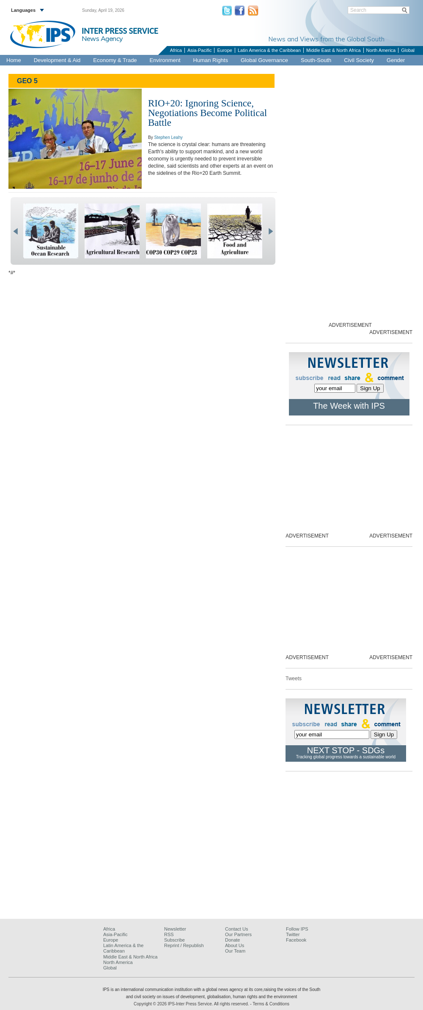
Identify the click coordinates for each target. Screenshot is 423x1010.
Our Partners (238, 934)
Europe (224, 50)
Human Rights (210, 60)
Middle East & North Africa (333, 50)
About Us (234, 945)
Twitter (292, 934)
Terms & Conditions (271, 1004)
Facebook (296, 939)
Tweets (294, 678)
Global (408, 50)
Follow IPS (297, 928)
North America (381, 50)
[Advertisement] (211, 852)
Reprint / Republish (184, 945)
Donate (232, 939)
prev (15, 231)
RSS (169, 934)
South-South (316, 60)
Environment (165, 60)
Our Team (235, 950)
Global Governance (264, 60)
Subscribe (174, 939)
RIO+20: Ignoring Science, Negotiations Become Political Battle (207, 113)
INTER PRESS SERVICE (120, 30)
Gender (396, 60)
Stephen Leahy (168, 137)
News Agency (102, 38)
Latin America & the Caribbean (269, 50)
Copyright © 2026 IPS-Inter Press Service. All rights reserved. (192, 1004)
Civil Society (359, 60)
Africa (176, 50)
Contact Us (236, 928)
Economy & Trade (115, 60)
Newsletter (175, 928)
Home (13, 60)
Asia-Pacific (199, 50)
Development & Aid (57, 60)
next (270, 231)
